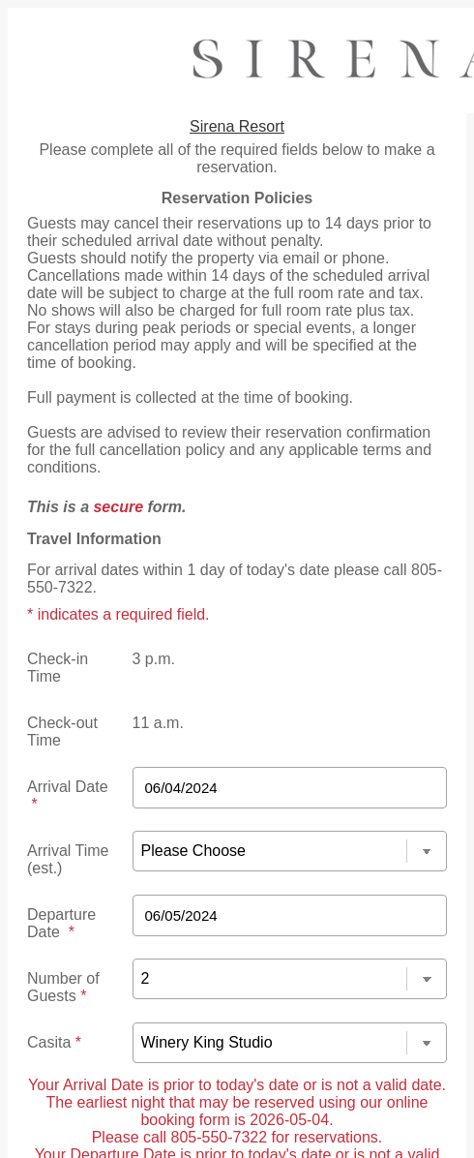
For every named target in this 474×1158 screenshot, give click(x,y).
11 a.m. (158, 723)
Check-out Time (62, 731)
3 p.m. (154, 659)
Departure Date (61, 923)
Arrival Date (67, 795)
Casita (54, 1042)
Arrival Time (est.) (67, 859)
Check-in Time (57, 668)
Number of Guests (63, 987)
